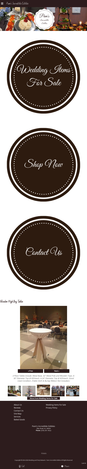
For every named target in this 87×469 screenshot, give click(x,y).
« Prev (30, 371)
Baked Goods (19, 419)
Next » (56, 371)
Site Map (17, 413)
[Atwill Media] (45, 457)
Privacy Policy (51, 408)
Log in (84, 463)
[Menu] (2, 4)
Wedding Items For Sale (56, 405)
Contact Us (18, 410)
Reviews (17, 408)
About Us (18, 405)
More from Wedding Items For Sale (43, 398)
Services (17, 416)
